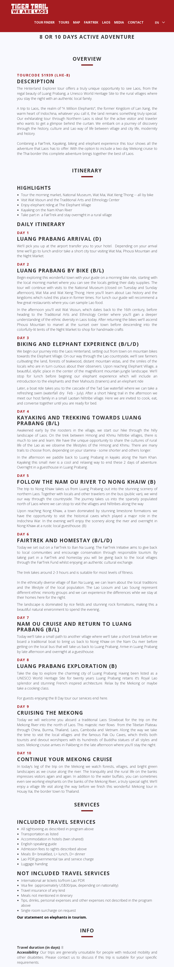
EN (157, 22)
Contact (136, 22)
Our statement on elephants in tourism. (52, 917)
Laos (106, 22)
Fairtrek (91, 22)
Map (76, 22)
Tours (63, 22)
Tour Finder (44, 22)
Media (119, 22)
